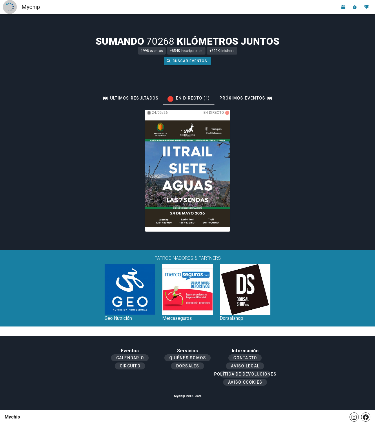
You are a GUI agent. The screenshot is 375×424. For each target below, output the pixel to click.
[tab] (131, 98)
